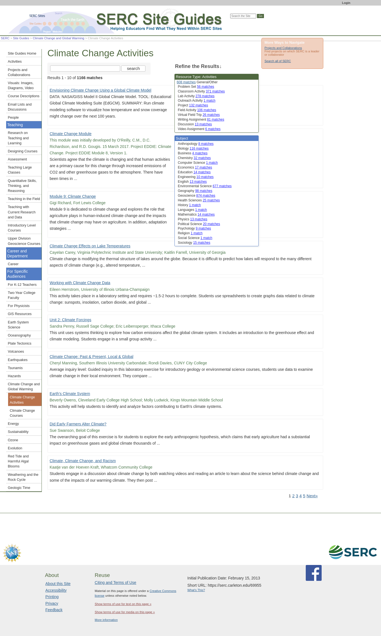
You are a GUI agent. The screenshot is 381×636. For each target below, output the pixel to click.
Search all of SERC (277, 61)
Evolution (15, 448)
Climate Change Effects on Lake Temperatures (90, 246)
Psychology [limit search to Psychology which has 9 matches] (194, 228)
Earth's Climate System (70, 393)
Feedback (53, 610)
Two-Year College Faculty (21, 295)
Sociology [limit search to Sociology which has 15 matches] (194, 243)
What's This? (196, 590)
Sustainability (18, 432)
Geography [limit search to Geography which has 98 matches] (195, 191)
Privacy (51, 603)
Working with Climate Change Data (80, 283)
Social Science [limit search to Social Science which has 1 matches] (195, 238)
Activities (15, 62)
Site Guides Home (22, 53)
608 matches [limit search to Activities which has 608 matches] (186, 82)
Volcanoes (16, 352)
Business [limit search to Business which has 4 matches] (192, 153)
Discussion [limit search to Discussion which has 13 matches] (195, 124)
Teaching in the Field (24, 199)
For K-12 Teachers (22, 285)
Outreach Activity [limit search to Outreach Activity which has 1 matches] (196, 101)
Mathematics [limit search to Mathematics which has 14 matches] (196, 214)
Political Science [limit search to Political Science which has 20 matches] (199, 224)
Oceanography (19, 335)
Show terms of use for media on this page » (125, 612)
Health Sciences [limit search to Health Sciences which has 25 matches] (199, 200)
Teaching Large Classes (20, 169)
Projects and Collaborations (283, 48)
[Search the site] (85, 68)
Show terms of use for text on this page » (123, 604)
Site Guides (21, 38)
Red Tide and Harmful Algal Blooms (18, 461)
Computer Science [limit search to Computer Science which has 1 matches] (198, 163)
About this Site (58, 583)
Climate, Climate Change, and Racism (83, 461)
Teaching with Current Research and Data (21, 212)
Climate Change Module (70, 133)
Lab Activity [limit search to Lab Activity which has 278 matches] (196, 96)
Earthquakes (18, 360)
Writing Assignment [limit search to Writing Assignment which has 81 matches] (201, 119)
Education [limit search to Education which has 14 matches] (194, 172)
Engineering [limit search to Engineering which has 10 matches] (195, 177)
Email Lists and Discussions (19, 107)
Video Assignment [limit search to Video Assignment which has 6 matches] (199, 129)
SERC (5, 38)
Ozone (13, 440)
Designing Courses (22, 151)
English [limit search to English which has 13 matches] (192, 182)
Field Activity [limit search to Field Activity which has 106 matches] (197, 110)
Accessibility (56, 590)
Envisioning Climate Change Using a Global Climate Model (100, 90)
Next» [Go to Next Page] (312, 495)
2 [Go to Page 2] (293, 495)
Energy (13, 424)
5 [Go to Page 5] (304, 495)
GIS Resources (19, 314)
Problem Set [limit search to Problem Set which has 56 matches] (196, 87)
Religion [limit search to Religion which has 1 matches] (190, 233)
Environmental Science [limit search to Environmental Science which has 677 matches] (205, 186)
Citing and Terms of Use (115, 582)
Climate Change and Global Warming (58, 38)
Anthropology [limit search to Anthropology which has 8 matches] (195, 144)
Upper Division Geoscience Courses (24, 241)
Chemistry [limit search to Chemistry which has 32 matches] (194, 158)
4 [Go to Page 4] (300, 495)
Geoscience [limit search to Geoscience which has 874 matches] (196, 196)
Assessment (17, 159)
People (13, 118)
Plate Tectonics (19, 343)
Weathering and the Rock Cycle (23, 477)
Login (346, 2)
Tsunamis (15, 368)
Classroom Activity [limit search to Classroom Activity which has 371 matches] (201, 91)
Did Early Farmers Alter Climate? (78, 424)
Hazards (14, 376)
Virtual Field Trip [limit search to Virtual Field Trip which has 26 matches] (199, 115)
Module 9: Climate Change (73, 196)
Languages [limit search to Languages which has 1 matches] (192, 210)
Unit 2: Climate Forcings (70, 320)
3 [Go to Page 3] (297, 495)
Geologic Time (19, 488)
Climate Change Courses (22, 413)
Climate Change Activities (22, 399)
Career (13, 264)
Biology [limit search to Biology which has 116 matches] (193, 148)
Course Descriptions (23, 96)
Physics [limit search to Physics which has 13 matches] (192, 219)
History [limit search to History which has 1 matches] (189, 205)
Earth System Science (18, 324)
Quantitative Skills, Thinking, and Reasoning (22, 186)
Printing (52, 596)
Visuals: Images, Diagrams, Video (21, 85)
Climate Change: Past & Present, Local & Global (91, 356)
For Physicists (19, 306)
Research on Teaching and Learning (18, 138)
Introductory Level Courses (22, 227)
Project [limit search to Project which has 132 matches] (193, 105)
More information (106, 620)
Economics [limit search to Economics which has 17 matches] (195, 167)
